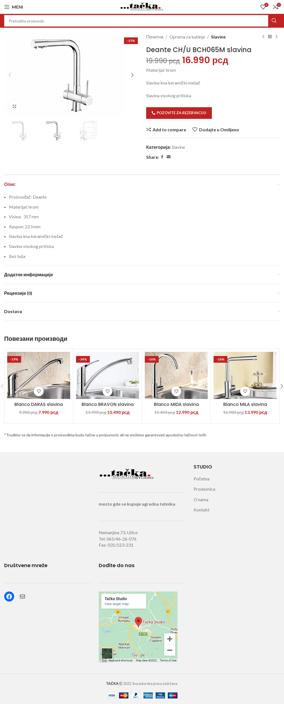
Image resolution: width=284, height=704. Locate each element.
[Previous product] (263, 37)
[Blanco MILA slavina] (245, 375)
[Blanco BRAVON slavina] (107, 375)
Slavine (218, 36)
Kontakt (201, 509)
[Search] (142, 21)
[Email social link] (168, 157)
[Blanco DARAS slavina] (38, 375)
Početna (201, 478)
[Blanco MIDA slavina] (176, 375)
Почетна (154, 36)
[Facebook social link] (162, 157)
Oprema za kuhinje (187, 36)
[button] (9, 75)
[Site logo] (142, 6)
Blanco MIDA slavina (176, 404)
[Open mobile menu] (13, 6)
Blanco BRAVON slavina (108, 404)
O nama (201, 499)
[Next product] (276, 37)
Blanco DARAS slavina (38, 404)
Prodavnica (204, 488)
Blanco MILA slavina (245, 404)
